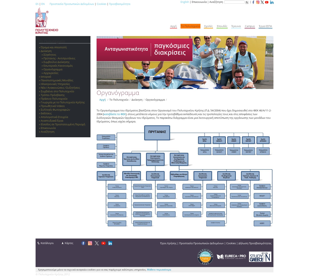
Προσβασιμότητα (119, 4)
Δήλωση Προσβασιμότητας (254, 243)
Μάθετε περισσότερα (159, 269)
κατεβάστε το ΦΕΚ (115, 114)
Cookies (101, 4)
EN (43, 4)
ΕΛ (37, 4)
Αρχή (102, 99)
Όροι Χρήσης (168, 243)
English (185, 2)
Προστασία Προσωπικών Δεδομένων (72, 4)
